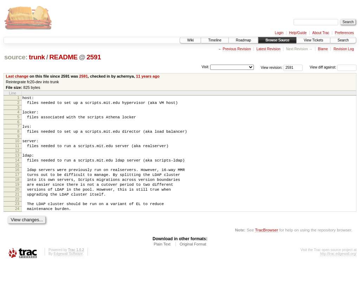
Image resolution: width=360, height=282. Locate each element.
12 (17, 159)
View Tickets (313, 40)
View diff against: (333, 67)
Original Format (193, 263)
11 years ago (148, 76)
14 (17, 170)
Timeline (214, 40)
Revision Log (344, 49)
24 (17, 226)
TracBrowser (266, 249)
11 (17, 153)
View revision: (272, 67)
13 (17, 164)
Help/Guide (298, 33)
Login (279, 33)
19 (17, 198)
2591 (93, 57)
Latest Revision (268, 49)
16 (17, 180)
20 (17, 204)
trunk (37, 57)
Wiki (190, 40)
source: (15, 57)
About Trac (320, 33)
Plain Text (162, 263)
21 (17, 210)
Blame (323, 49)
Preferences (344, 33)
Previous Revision (237, 49)
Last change (17, 76)
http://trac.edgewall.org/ (338, 273)
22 (17, 216)
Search (343, 40)
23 (17, 220)
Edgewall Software (68, 273)
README (63, 57)
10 (17, 147)
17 (17, 186)
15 (17, 175)
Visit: (205, 67)
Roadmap (243, 40)
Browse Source (277, 40)
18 (17, 192)
